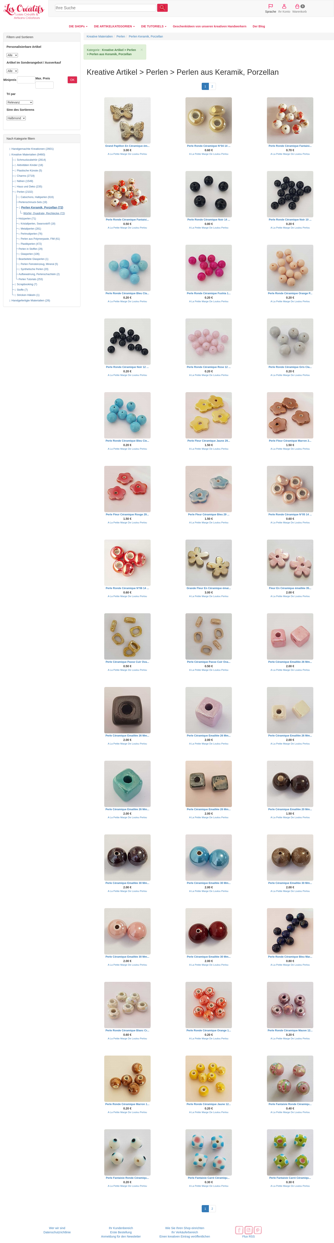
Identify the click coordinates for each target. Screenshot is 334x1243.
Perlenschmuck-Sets (30, 202)
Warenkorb (299, 8)
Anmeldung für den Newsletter (121, 1236)
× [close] (141, 49)
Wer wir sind (57, 1228)
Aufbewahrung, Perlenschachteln (37, 274)
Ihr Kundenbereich (121, 1228)
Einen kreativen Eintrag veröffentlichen (185, 1236)
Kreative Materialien (23, 154)
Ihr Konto (284, 8)
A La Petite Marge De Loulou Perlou (127, 153)
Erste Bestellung (121, 1232)
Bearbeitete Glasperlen (32, 259)
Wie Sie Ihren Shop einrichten (184, 1228)
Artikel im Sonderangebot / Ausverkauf (34, 62)
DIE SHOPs (78, 26)
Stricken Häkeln (26, 295)
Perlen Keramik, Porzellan (39, 207)
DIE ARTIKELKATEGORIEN (114, 26)
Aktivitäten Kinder (27, 165)
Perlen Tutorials (27, 279)
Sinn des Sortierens (20, 109)
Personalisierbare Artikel (24, 46)
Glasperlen (27, 254)
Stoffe (20, 289)
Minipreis (9, 80)
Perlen (21, 191)
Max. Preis (42, 78)
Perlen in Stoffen (28, 248)
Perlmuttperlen (29, 233)
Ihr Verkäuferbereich (184, 1232)
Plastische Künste (27, 170)
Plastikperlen (28, 243)
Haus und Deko (26, 186)
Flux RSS (248, 1236)
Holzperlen (25, 218)
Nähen (21, 181)
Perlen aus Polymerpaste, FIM (38, 238)
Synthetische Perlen (32, 269)
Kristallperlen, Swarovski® (35, 223)
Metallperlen (27, 228)
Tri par (11, 94)
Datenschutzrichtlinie (57, 1232)
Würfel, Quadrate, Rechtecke (41, 213)
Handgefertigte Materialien (27, 300)
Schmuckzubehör (27, 159)
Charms (21, 175)
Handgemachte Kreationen (28, 148)
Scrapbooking (25, 284)
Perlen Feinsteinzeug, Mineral (37, 264)
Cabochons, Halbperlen (34, 197)
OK (72, 80)
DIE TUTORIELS (153, 26)
